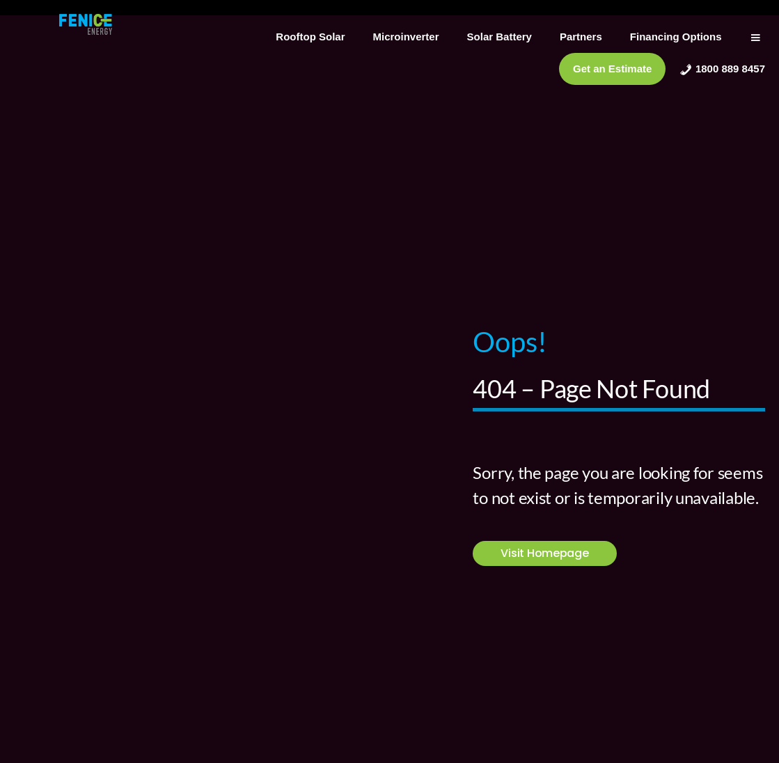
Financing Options (676, 36)
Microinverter (406, 36)
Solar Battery (499, 36)
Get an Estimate (612, 68)
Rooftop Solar (310, 36)
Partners (581, 36)
